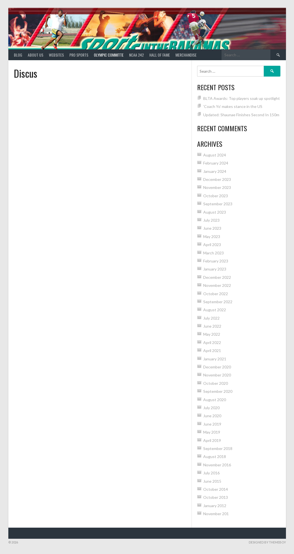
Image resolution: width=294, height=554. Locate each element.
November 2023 (217, 187)
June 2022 (212, 326)
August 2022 (214, 309)
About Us (35, 55)
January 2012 (214, 505)
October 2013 (215, 497)
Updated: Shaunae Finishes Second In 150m (241, 114)
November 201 (216, 513)
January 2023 (214, 269)
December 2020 (217, 367)
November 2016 (217, 464)
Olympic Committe (109, 55)
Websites (56, 55)
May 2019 (211, 432)
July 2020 (211, 407)
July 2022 (211, 318)
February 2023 (215, 261)
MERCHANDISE (186, 55)
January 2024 (214, 171)
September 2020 (217, 391)
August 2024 (214, 155)
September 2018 (217, 448)
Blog (18, 55)
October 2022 (215, 293)
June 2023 (212, 228)
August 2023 (214, 212)
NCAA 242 (136, 55)
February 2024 (215, 163)
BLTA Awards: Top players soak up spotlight (241, 98)
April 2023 (212, 244)
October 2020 (215, 383)
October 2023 (215, 195)
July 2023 (211, 220)
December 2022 (217, 277)
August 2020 (214, 399)
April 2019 (212, 440)
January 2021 (214, 358)
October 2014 (215, 489)
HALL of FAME (159, 55)
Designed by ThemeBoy (267, 542)
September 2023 (217, 203)
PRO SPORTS (78, 55)
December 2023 (217, 179)
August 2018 (214, 456)
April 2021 (212, 350)
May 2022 (211, 334)
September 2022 (217, 301)
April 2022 (212, 342)
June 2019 (212, 424)
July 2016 (211, 472)
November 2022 (217, 285)
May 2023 (211, 236)
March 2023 (213, 253)
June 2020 (212, 415)
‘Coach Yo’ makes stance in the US (232, 106)
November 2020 (217, 375)
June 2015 (212, 481)
